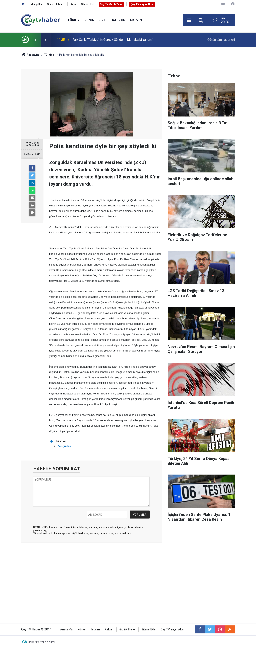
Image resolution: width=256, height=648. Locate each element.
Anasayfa (66, 629)
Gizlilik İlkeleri (127, 629)
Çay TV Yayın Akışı (142, 4)
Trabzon (118, 20)
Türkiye (74, 20)
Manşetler (36, 4)
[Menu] (189, 20)
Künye (82, 629)
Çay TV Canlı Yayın (111, 4)
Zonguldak (64, 446)
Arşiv (73, 4)
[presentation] (36, 39)
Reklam (109, 629)
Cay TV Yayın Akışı (172, 629)
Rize (102, 20)
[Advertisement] (91, 583)
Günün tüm (221, 40)
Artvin (136, 20)
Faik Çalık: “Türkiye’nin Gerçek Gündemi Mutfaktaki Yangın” (112, 40)
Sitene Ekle (87, 4)
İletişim (95, 629)
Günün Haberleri (56, 4)
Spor (89, 20)
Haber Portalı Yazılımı (41, 642)
